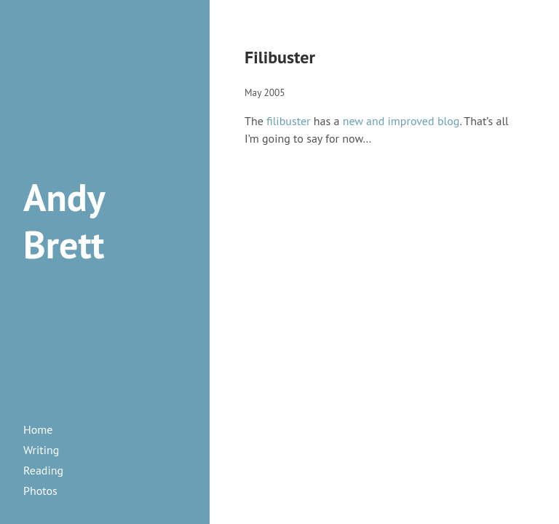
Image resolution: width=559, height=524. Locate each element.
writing (41, 449)
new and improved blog (401, 121)
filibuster (288, 121)
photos (40, 490)
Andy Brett (63, 220)
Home (37, 429)
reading (43, 470)
